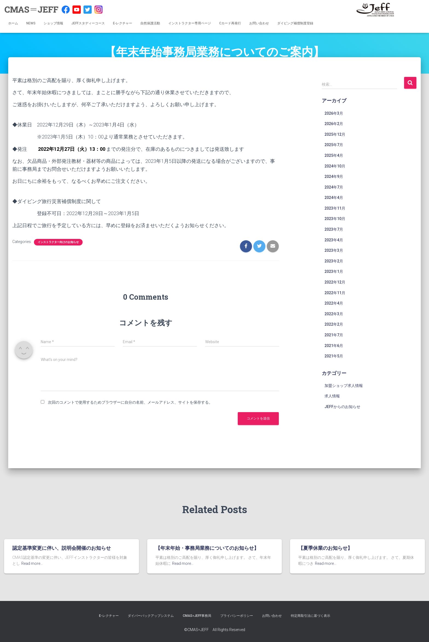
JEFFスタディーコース (88, 23)
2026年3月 (333, 113)
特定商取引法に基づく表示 (310, 616)
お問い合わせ (259, 23)
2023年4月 (333, 240)
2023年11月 (334, 208)
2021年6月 (333, 345)
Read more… (32, 563)
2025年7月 (333, 145)
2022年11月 (334, 293)
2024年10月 (334, 166)
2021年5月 (333, 356)
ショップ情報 (53, 23)
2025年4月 (333, 155)
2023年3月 (333, 250)
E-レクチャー (122, 23)
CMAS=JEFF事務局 (197, 616)
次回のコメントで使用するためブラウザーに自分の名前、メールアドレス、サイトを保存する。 (130, 402)
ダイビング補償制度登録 (295, 23)
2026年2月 (333, 124)
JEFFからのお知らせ (342, 406)
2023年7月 (333, 229)
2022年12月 (334, 282)
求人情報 (332, 396)
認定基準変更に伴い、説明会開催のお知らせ (61, 548)
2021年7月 (333, 335)
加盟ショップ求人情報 (343, 385)
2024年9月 (333, 176)
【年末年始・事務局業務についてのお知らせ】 (207, 548)
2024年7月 (333, 187)
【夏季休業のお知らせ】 (325, 548)
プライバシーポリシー (236, 616)
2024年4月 (333, 197)
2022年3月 (333, 314)
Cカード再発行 (230, 23)
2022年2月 (333, 324)
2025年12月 (334, 134)
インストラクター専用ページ (189, 23)
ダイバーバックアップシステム (151, 616)
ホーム (13, 23)
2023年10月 (334, 218)
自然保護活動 (150, 23)
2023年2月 (333, 261)
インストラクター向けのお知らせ (58, 242)
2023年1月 (333, 271)
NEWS (30, 23)
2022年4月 (333, 303)
